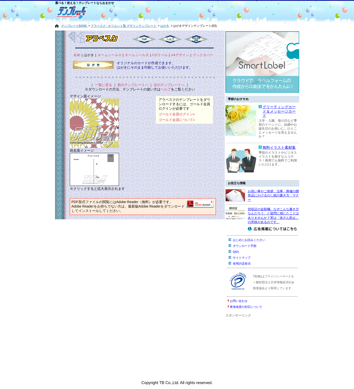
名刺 (77, 55)
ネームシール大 (137, 55)
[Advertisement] (159, 12)
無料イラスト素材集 (279, 148)
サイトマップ (242, 257)
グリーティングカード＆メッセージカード (279, 111)
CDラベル (160, 55)
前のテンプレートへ (133, 85)
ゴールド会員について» (177, 120)
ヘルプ (166, 89)
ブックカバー (203, 55)
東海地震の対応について (246, 307)
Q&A (236, 252)
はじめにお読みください (249, 240)
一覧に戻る (103, 85)
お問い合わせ (239, 301)
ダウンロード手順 (244, 246)
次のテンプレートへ (169, 85)
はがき (89, 55)
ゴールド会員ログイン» (177, 114)
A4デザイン (180, 55)
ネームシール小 (110, 55)
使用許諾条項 (242, 263)
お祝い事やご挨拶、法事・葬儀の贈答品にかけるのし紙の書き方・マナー (273, 195)
